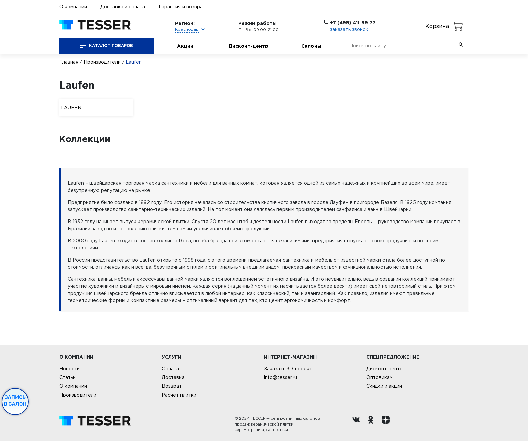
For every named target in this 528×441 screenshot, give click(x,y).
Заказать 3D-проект (288, 368)
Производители (102, 62)
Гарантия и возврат (182, 6)
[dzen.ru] (387, 424)
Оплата (170, 368)
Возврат (172, 386)
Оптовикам (379, 377)
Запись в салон (15, 400)
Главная (68, 62)
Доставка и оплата (122, 6)
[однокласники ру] (372, 424)
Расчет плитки (179, 395)
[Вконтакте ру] (357, 424)
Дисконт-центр (248, 45)
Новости (69, 368)
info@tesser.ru (280, 377)
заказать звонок (349, 29)
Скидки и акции (384, 386)
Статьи (67, 377)
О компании (73, 6)
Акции (185, 45)
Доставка (173, 377)
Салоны (311, 45)
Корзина (437, 26)
